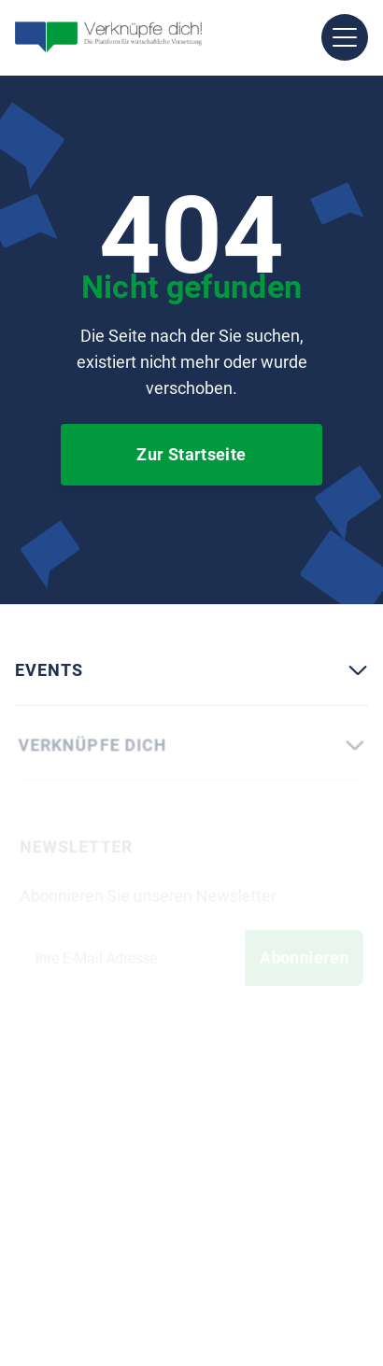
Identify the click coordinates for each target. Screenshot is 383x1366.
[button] (344, 37)
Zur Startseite (191, 454)
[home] (108, 37)
